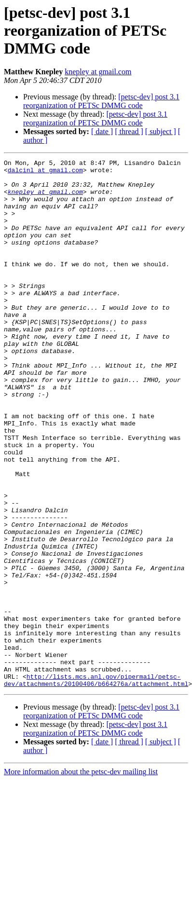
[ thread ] (129, 131)
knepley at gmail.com (98, 72)
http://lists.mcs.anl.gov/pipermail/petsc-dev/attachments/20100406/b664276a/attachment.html (96, 785)
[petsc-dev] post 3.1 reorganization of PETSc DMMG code (101, 101)
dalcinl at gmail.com (45, 172)
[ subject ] (160, 131)
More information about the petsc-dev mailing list (81, 877)
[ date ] (102, 131)
